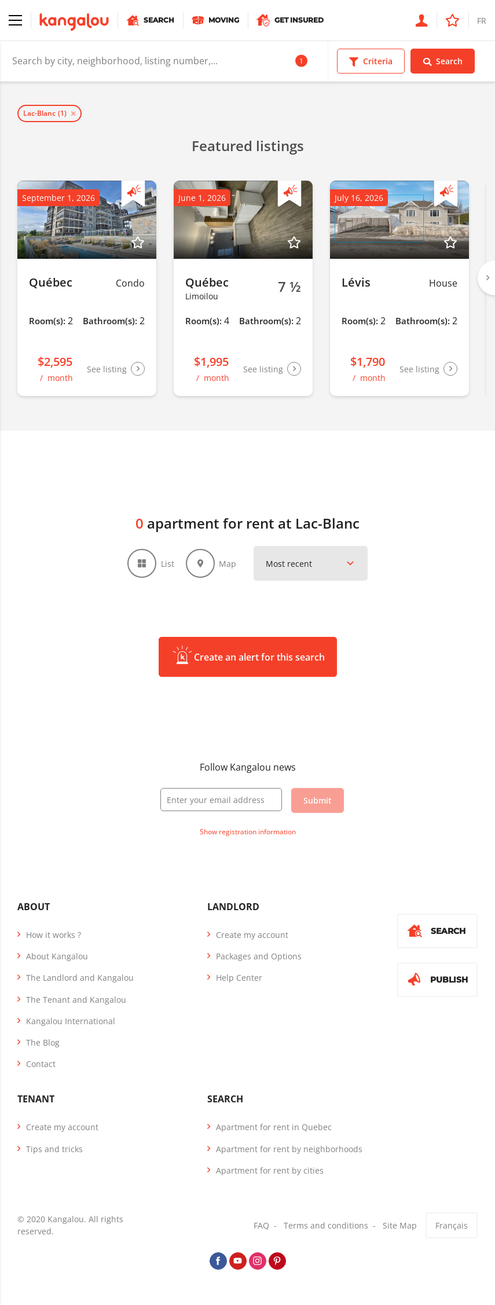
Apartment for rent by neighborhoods (289, 1148)
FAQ (261, 1225)
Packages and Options (259, 956)
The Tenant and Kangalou (76, 999)
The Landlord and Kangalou (80, 978)
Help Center (239, 978)
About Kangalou (57, 956)
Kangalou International (70, 1021)
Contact (41, 1063)
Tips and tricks (54, 1148)
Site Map (400, 1225)
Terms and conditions (326, 1225)
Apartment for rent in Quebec (274, 1127)
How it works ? (53, 934)
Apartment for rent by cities (270, 1170)
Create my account (252, 934)
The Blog (43, 1042)
